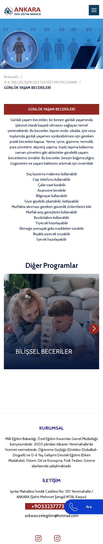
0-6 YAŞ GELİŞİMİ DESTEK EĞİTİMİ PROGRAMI (40, 82)
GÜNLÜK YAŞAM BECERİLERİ (27, 87)
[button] (94, 329)
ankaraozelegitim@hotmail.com (51, 515)
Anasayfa (11, 76)
